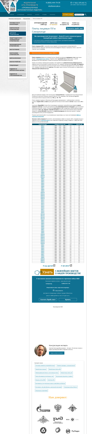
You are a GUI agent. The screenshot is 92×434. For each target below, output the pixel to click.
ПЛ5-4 (42, 166)
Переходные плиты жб (66, 372)
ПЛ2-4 (42, 135)
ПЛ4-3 (42, 152)
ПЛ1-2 (42, 127)
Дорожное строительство (15, 18)
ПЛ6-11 (42, 194)
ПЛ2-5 (42, 136)
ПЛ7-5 (42, 206)
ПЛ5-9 (42, 173)
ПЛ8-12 (42, 237)
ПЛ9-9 (42, 257)
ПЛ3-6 (42, 147)
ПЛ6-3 (42, 181)
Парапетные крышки (40, 369)
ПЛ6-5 (42, 184)
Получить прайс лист (75, 28)
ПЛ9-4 (42, 249)
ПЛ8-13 (42, 238)
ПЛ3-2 (42, 141)
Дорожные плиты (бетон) (70, 387)
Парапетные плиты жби (55, 369)
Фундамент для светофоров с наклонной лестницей (48, 387)
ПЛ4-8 (42, 160)
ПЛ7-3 (42, 203)
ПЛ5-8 (42, 172)
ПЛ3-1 (42, 139)
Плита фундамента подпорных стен (44, 376)
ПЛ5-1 (42, 161)
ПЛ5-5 (42, 167)
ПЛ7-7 (42, 209)
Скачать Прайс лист (48, 299)
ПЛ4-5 (42, 155)
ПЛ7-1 (42, 200)
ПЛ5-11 (42, 177)
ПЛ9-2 (42, 246)
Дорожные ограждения (41, 390)
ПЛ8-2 (42, 221)
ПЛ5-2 (42, 163)
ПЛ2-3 (42, 133)
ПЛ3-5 (42, 146)
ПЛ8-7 (42, 229)
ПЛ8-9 (42, 232)
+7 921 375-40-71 (79, 3)
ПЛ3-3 (42, 143)
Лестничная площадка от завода (64, 376)
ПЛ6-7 (42, 187)
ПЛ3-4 (42, 144)
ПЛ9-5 (42, 251)
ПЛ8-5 (42, 226)
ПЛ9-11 (42, 260)
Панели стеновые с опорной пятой (66, 365)
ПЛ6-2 (42, 180)
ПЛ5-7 (42, 170)
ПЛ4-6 (42, 156)
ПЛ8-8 (42, 231)
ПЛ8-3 (42, 223)
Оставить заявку (68, 14)
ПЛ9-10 (42, 259)
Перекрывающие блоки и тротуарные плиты (46, 372)
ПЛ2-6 (42, 138)
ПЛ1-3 (42, 129)
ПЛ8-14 (42, 240)
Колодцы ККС (51, 379)
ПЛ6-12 (42, 195)
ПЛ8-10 (42, 234)
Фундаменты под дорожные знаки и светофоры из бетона (50, 383)
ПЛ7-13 (42, 218)
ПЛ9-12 (42, 262)
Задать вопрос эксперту (57, 353)
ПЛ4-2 (42, 150)
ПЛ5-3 (42, 164)
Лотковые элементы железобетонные (45, 365)
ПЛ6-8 (42, 189)
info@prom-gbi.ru (54, 6)
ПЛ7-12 (42, 217)
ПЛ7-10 (42, 214)
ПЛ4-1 (42, 149)
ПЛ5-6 (42, 169)
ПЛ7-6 (42, 207)
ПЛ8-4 (42, 225)
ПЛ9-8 (42, 255)
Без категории (26, 18)
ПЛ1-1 (42, 126)
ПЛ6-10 (42, 192)
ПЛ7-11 (42, 215)
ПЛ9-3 (42, 248)
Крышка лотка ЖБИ (40, 379)
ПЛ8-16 (42, 243)
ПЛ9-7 (42, 254)
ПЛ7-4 (42, 204)
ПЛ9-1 (42, 245)
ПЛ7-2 (42, 201)
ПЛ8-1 (42, 220)
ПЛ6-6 (42, 186)
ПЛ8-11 (42, 235)
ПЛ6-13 (42, 197)
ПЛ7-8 (42, 211)
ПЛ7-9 (42, 212)
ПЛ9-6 (42, 252)
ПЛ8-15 (42, 242)
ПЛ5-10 (42, 175)
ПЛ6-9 (42, 190)
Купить (68, 299)
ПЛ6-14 (42, 198)
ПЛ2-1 (42, 130)
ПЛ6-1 (42, 178)
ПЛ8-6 (42, 228)
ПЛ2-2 (42, 132)
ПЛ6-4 (42, 183)
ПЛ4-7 (42, 158)
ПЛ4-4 (42, 153)
